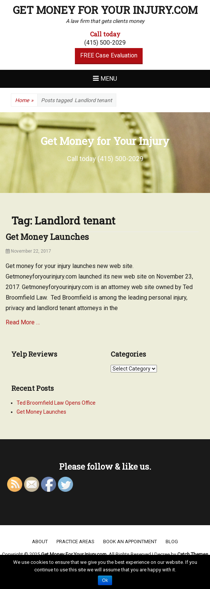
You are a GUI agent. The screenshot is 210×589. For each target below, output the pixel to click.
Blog (172, 541)
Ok (105, 580)
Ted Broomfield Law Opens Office (56, 403)
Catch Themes (192, 554)
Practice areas (75, 541)
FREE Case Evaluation (108, 55)
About (40, 541)
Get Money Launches (47, 236)
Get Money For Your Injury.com (105, 10)
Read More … (23, 322)
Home (24, 100)
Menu (108, 78)
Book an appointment (130, 541)
